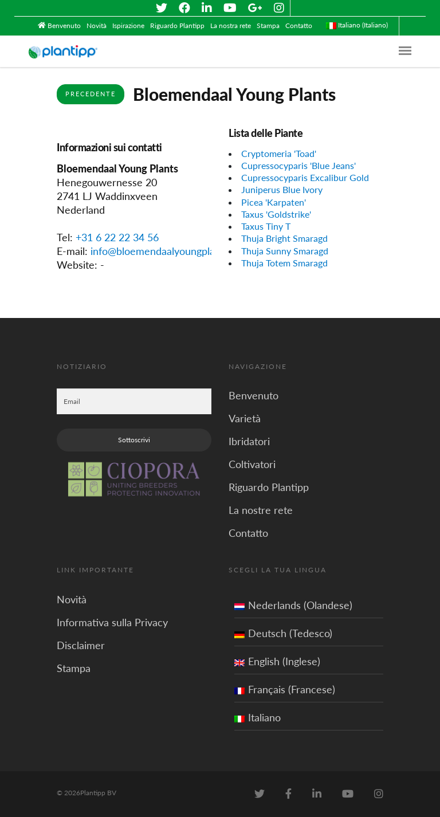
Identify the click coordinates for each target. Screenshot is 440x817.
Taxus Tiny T (265, 226)
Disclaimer (81, 645)
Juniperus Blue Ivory (282, 189)
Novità (97, 25)
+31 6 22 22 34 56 (117, 237)
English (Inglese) (277, 661)
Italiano (257, 717)
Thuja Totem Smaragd (284, 262)
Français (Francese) (284, 689)
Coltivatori (252, 464)
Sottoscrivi (134, 439)
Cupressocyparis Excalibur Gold (305, 177)
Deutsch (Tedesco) (283, 633)
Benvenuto (64, 25)
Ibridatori (249, 441)
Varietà (245, 418)
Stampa (268, 25)
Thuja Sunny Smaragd (284, 250)
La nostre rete (261, 510)
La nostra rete (230, 25)
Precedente (90, 93)
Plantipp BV (98, 792)
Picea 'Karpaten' (273, 202)
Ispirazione (128, 25)
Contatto (298, 25)
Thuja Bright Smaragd (284, 238)
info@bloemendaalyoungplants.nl (165, 251)
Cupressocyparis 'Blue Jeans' (298, 165)
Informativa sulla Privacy (112, 622)
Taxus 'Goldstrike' (276, 214)
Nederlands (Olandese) (293, 605)
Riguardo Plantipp (177, 25)
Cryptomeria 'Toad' (278, 153)
